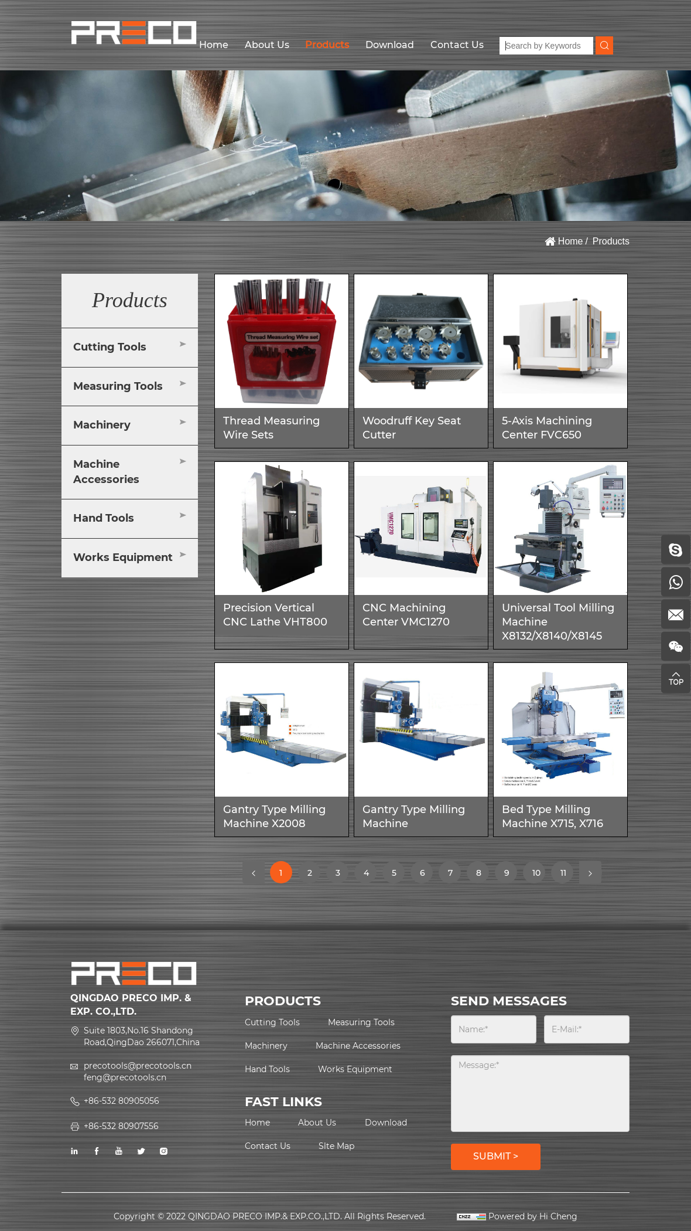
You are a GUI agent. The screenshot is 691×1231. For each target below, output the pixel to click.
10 (538, 875)
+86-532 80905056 (121, 1101)
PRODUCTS (283, 1001)
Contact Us (457, 44)
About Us (267, 44)
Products (327, 44)
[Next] (590, 872)
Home (213, 44)
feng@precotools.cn (125, 1077)
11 (566, 872)
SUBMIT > (495, 1156)
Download (389, 44)
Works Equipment (123, 557)
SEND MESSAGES (509, 1001)
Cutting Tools (109, 347)
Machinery (102, 425)
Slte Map (336, 1146)
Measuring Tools (118, 386)
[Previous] (253, 872)
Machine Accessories (106, 472)
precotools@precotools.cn (137, 1065)
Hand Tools (103, 518)
